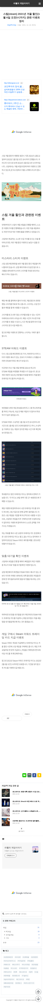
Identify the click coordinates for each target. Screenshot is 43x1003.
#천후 (15, 972)
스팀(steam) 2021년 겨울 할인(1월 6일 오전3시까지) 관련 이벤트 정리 (21, 18)
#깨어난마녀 (7, 972)
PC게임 (23, 931)
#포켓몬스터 (16, 975)
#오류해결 (26, 957)
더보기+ (38, 993)
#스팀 (36, 972)
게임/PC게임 (11, 25)
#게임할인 (30, 961)
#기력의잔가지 (23, 968)
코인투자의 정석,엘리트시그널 (14, 86)
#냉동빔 (6, 968)
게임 (21, 927)
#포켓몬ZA (34, 957)
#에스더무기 (16, 964)
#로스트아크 (23, 972)
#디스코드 (14, 968)
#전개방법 (35, 964)
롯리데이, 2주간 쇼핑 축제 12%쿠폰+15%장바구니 (14, 103)
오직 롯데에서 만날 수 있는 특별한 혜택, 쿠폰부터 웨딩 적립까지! (14, 107)
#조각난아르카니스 (10, 961)
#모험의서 (33, 968)
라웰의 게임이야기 (21, 3)
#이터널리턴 (21, 961)
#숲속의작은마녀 (9, 979)
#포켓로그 (18, 983)
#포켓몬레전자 (8, 957)
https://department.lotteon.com (15, 100)
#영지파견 (7, 987)
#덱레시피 (7, 964)
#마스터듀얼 (26, 964)
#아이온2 (18, 957)
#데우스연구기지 (29, 983)
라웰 (19, 25)
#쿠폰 (28, 979)
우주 (21, 943)
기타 (23, 938)
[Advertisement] (21, 54)
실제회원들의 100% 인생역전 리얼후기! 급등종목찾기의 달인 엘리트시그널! (14, 91)
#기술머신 (25, 975)
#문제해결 (7, 975)
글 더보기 (21, 831)
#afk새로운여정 (8, 983)
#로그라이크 (20, 979)
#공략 (30, 972)
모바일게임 (23, 935)
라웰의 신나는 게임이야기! (14, 851)
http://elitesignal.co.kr (11, 83)
